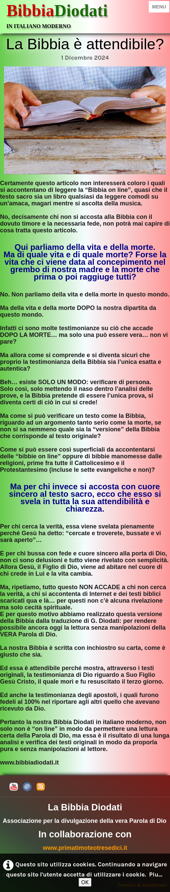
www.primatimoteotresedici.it (85, 847)
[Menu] (159, 6)
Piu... (155, 874)
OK (85, 882)
